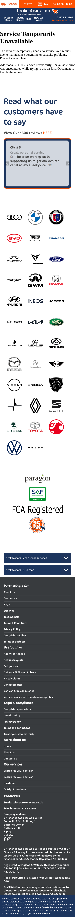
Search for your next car (18, 770)
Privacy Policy (12, 629)
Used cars (9, 783)
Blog (28, 18)
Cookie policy (12, 715)
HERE (47, 133)
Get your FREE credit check (20, 672)
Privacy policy (12, 721)
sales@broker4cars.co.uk (28, 802)
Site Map (9, 610)
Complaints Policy (15, 635)
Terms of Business (14, 641)
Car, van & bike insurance (19, 691)
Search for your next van (18, 777)
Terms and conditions (17, 728)
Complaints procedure (17, 709)
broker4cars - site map (20, 570)
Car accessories (13, 684)
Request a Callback (62, 20)
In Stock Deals (8, 19)
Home (7, 746)
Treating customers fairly (19, 734)
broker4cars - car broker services (26, 558)
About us (9, 592)
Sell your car (11, 666)
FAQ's (7, 604)
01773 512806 (65, 17)
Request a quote (13, 660)
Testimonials (11, 617)
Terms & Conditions (15, 623)
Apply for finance (14, 654)
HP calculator (12, 678)
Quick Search (20, 19)
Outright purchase (15, 789)
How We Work (38, 19)
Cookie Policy (49, 907)
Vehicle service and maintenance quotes (28, 697)
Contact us (10, 598)
